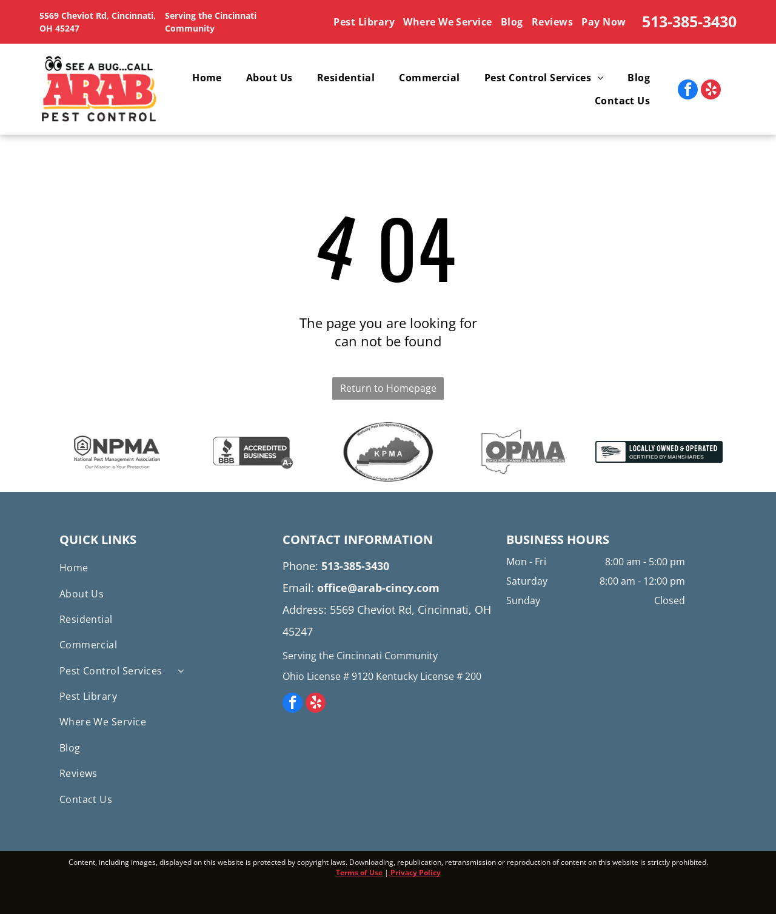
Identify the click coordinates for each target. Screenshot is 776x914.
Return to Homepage (388, 388)
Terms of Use (359, 872)
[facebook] (688, 90)
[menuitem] (366, 22)
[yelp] (711, 90)
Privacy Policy (415, 872)
